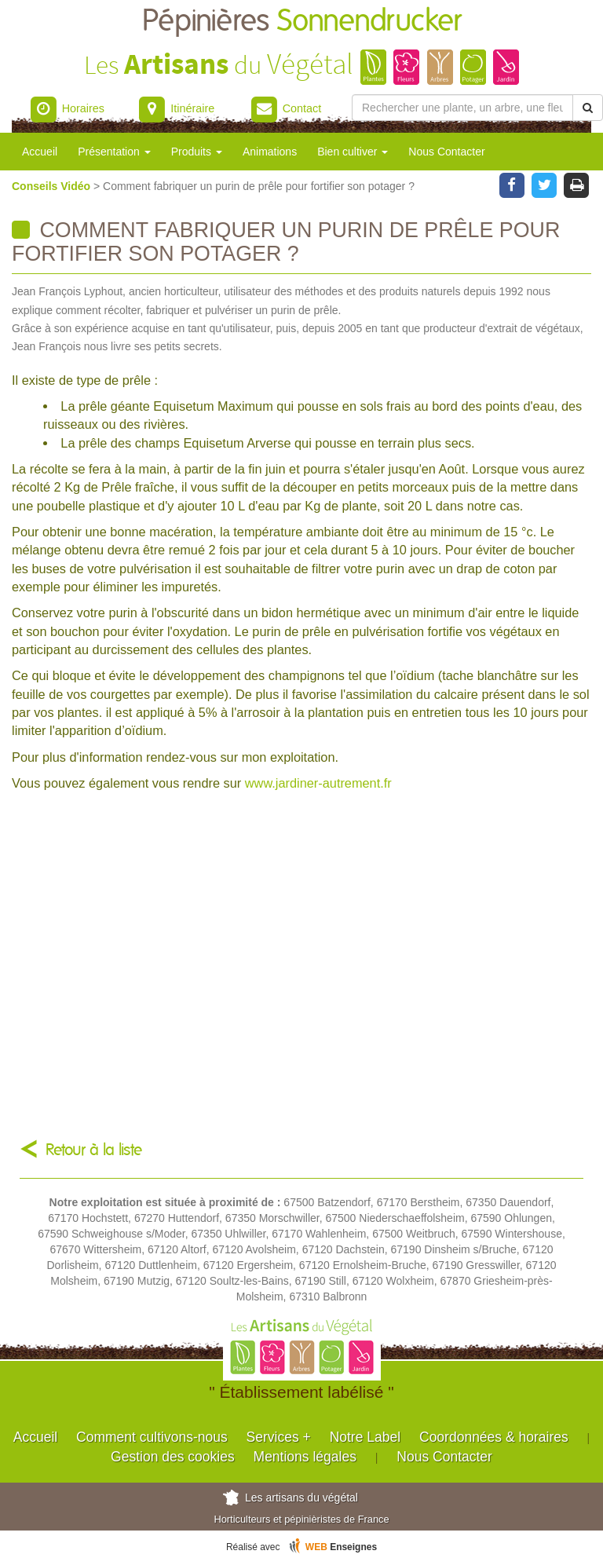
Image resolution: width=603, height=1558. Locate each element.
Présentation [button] (114, 151)
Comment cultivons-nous (152, 1437)
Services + (279, 1437)
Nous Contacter (446, 151)
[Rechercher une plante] (462, 107)
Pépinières (302, 21)
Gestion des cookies (173, 1457)
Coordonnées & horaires (493, 1437)
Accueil (39, 151)
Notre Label (365, 1437)
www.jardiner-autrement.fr (318, 783)
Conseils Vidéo (52, 186)
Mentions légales (305, 1457)
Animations (270, 151)
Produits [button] (196, 151)
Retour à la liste (94, 1150)
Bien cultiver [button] (352, 151)
